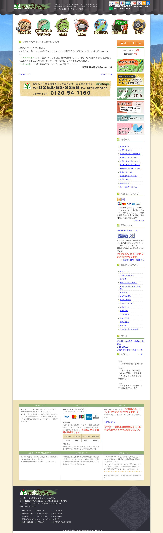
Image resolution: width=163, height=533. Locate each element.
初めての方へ (124, 272)
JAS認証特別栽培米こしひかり (130, 168)
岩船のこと (124, 292)
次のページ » (106, 74)
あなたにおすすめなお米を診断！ (130, 288)
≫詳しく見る (139, 220)
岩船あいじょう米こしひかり (130, 161)
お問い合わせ (124, 322)
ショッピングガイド (127, 303)
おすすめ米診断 (27, 522)
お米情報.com (123, 347)
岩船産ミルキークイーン (128, 176)
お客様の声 (124, 311)
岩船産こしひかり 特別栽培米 (130, 154)
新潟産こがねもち (126, 179)
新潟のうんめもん (28, 519)
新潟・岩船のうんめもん (128, 187)
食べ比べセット (125, 183)
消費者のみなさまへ (127, 275)
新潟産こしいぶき (126, 172)
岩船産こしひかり (126, 150)
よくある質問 (124, 314)
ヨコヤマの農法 (125, 296)
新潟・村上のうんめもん (128, 283)
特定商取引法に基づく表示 (129, 329)
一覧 (141, 354)
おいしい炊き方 (125, 300)
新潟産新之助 (124, 146)
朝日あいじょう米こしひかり (130, 165)
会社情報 (123, 325)
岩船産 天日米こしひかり (128, 157)
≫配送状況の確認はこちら (127, 230)
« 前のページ (24, 74)
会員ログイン (124, 307)
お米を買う (124, 279)
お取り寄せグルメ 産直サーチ (129, 350)
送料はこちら (110, 422)
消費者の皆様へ (27, 513)
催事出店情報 (124, 318)
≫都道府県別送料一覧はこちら (132, 260)
